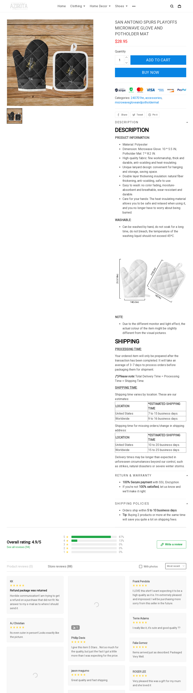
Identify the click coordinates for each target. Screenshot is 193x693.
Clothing (77, 6)
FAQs (103, 640)
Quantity (120, 51)
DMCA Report (133, 675)
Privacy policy (62, 634)
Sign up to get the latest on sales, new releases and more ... (165, 638)
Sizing (104, 646)
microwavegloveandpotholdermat (137, 102)
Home (61, 6)
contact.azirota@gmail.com (24, 663)
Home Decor (100, 6)
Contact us (106, 634)
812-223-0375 (16, 658)
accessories (153, 98)
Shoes (121, 6)
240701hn (137, 98)
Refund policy (62, 653)
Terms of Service (64, 640)
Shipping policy (63, 646)
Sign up (177, 650)
